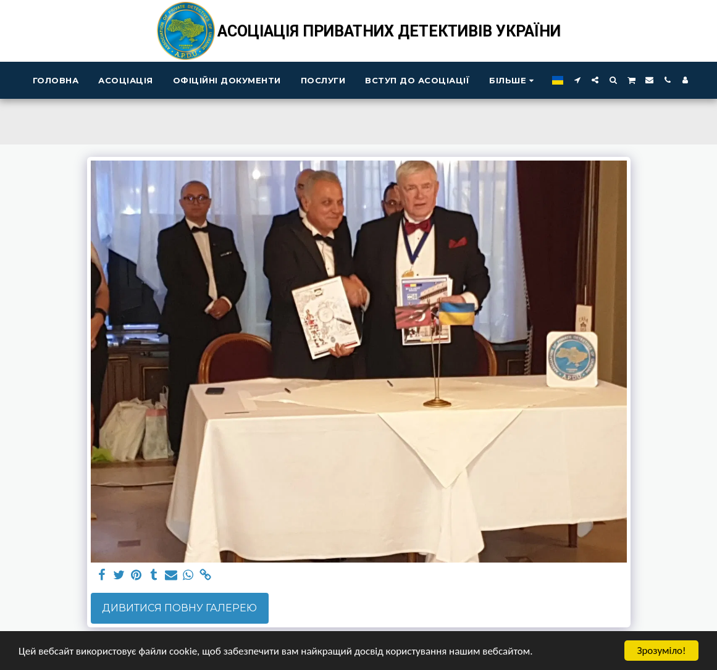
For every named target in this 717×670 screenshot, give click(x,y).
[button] (577, 80)
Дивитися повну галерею (179, 608)
